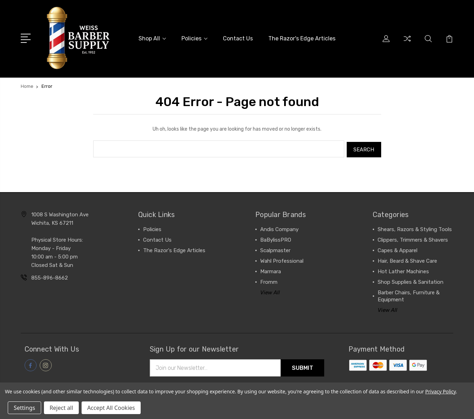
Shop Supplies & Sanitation (410, 280)
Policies (194, 38)
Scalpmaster (275, 249)
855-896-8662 (49, 276)
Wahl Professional (281, 259)
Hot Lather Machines (403, 270)
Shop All (152, 38)
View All (270, 291)
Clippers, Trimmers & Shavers (413, 238)
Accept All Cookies (111, 408)
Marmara (270, 270)
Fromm (268, 280)
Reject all (61, 408)
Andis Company (279, 228)
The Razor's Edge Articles (301, 38)
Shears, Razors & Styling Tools (415, 228)
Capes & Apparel (397, 249)
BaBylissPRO (275, 238)
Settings (24, 408)
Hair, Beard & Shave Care (407, 259)
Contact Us (238, 38)
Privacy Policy (440, 391)
